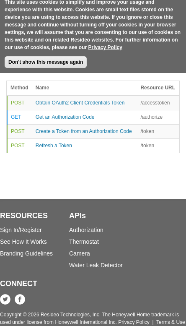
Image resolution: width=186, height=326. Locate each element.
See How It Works (23, 241)
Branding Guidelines (26, 253)
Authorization (86, 230)
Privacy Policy (105, 42)
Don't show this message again (45, 57)
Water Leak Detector (96, 265)
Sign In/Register (21, 230)
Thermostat (84, 241)
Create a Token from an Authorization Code (84, 131)
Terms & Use (170, 322)
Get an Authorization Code (65, 117)
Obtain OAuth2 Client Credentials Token (80, 103)
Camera (79, 253)
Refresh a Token (54, 146)
